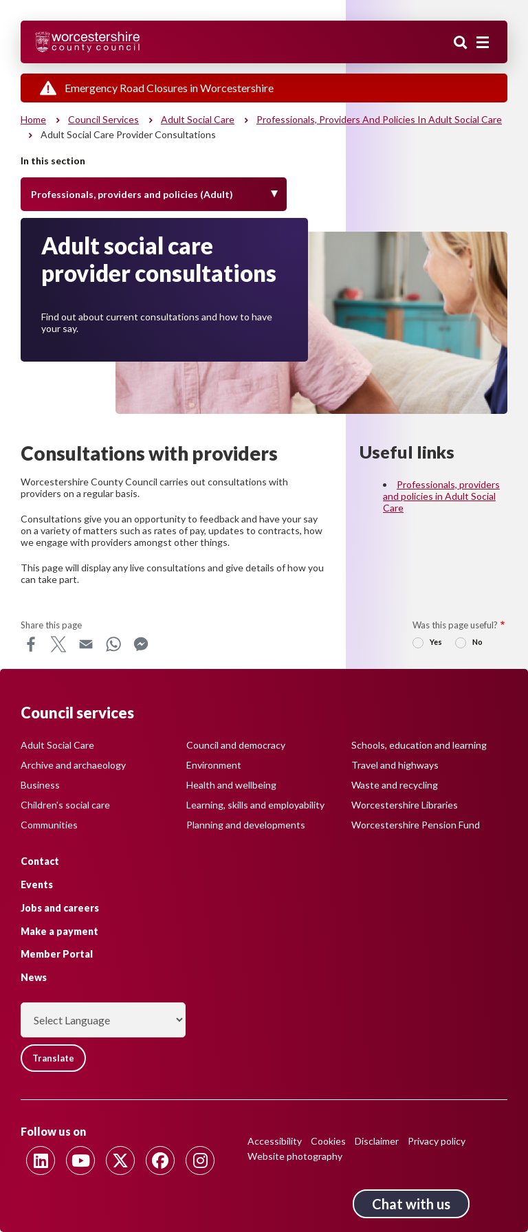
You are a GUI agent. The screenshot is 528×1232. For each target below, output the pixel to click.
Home (33, 119)
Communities (49, 824)
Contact (40, 861)
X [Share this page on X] (58, 644)
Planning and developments (245, 824)
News (34, 977)
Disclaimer (377, 1141)
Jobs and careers (60, 908)
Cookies (328, 1141)
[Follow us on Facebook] (160, 1160)
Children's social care (65, 805)
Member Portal (57, 954)
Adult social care (197, 119)
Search (460, 43)
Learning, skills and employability (255, 805)
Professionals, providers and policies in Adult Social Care (379, 119)
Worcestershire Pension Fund (415, 824)
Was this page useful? (455, 624)
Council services (103, 119)
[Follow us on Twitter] (120, 1160)
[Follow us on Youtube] (80, 1160)
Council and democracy (235, 745)
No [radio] (477, 641)
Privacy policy (436, 1141)
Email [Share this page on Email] (86, 644)
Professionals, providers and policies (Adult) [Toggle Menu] (132, 194)
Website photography (295, 1156)
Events (37, 884)
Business (40, 785)
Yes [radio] (436, 641)
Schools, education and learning (419, 745)
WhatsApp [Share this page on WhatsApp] (113, 644)
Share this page (51, 624)
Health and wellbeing (231, 785)
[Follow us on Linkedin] (40, 1160)
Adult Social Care (57, 745)
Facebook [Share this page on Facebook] (31, 644)
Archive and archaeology (73, 765)
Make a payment (59, 931)
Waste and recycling (394, 785)
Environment (213, 765)
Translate (53, 1058)
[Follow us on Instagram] (200, 1160)
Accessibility (275, 1141)
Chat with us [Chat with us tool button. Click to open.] (411, 1204)
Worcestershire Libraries (404, 805)
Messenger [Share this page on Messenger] (141, 644)
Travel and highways (395, 765)
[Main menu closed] (482, 42)
